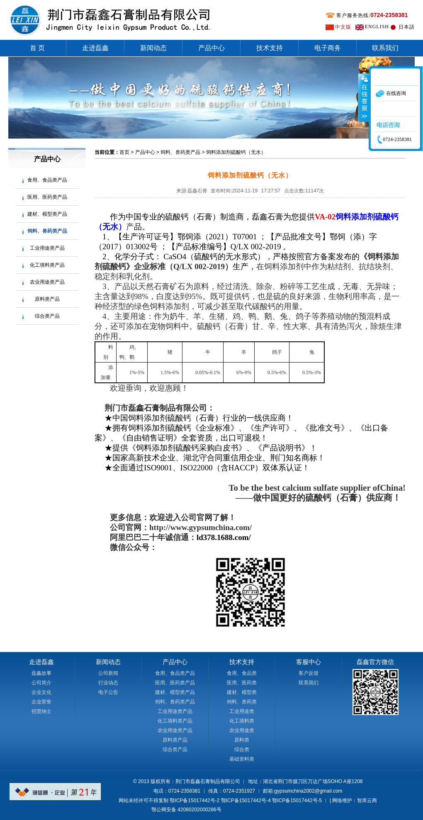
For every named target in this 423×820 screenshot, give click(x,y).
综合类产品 (47, 316)
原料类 (241, 740)
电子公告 (108, 692)
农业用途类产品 (47, 282)
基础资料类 (241, 759)
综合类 (241, 749)
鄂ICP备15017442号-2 (194, 800)
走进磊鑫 (95, 47)
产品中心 (211, 47)
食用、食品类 (242, 673)
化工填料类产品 (47, 265)
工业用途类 (241, 711)
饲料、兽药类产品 (47, 231)
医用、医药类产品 (47, 197)
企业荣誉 (41, 702)
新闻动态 (153, 47)
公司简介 (41, 683)
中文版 (343, 27)
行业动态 (108, 683)
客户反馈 (308, 673)
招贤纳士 (41, 711)
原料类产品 (47, 299)
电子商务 (327, 47)
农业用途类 (241, 730)
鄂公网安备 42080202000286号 (186, 810)
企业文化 (41, 692)
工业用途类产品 (47, 248)
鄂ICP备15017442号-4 (246, 800)
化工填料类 (241, 721)
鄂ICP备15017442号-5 (297, 800)
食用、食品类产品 (47, 180)
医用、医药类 (242, 683)
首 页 (37, 47)
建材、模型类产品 (47, 214)
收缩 (364, 97)
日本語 (407, 27)
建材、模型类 (242, 692)
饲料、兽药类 (242, 702)
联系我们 (385, 47)
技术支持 (269, 47)
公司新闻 (108, 673)
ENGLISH (377, 26)
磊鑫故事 (41, 673)
